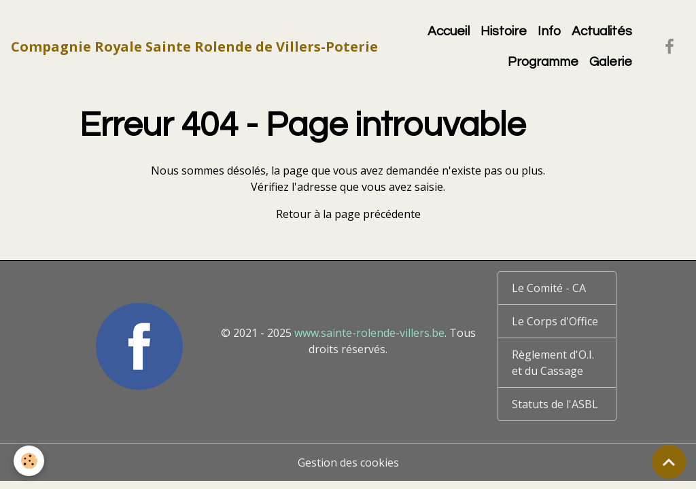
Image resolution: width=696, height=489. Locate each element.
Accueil (449, 31)
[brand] (194, 47)
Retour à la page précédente (348, 213)
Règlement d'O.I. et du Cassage (553, 362)
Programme (543, 62)
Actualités (602, 31)
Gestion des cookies (348, 462)
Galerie (610, 62)
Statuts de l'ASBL (555, 404)
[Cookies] (29, 461)
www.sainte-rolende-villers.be (369, 332)
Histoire (504, 31)
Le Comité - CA (549, 287)
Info (549, 31)
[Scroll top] (669, 462)
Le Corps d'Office (555, 321)
